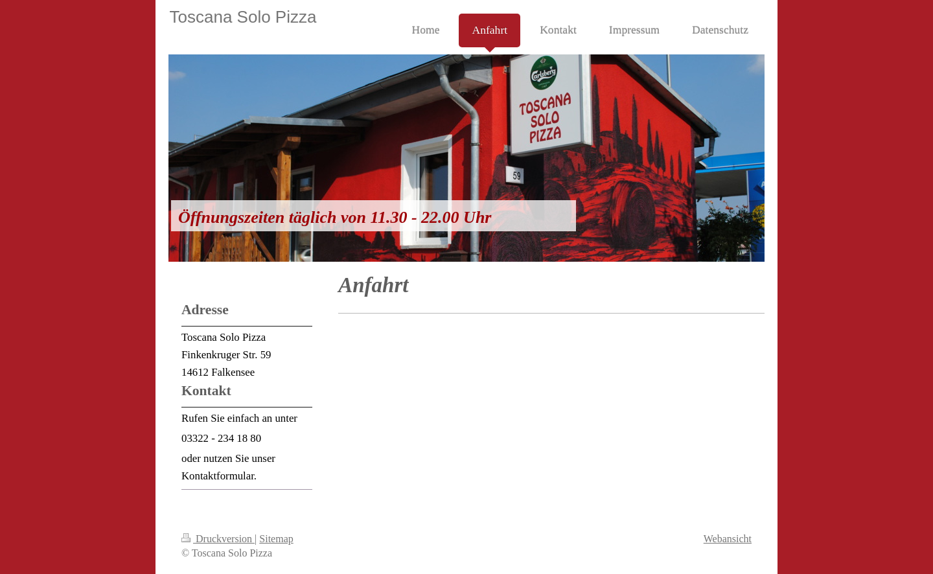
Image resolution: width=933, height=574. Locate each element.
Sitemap (276, 538)
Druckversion (218, 538)
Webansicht (728, 538)
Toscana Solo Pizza (243, 17)
